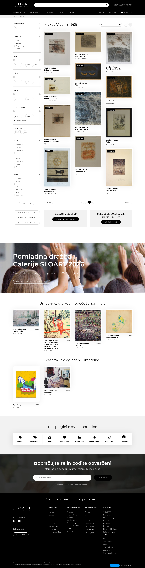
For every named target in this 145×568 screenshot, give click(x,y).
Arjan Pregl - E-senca (21, 405)
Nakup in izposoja (36, 12)
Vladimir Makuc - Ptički (112, 141)
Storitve (61, 12)
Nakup (51, 512)
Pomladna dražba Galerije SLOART (31, 282)
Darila (87, 518)
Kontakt (106, 515)
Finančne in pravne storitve (73, 524)
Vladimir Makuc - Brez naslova (81, 171)
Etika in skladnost (110, 529)
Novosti (88, 512)
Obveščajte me (110, 222)
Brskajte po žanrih (26, 223)
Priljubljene (89, 521)
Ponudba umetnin (19, 12)
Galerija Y (20, 534)
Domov (15, 16)
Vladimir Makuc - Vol (113, 101)
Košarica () (126, 12)
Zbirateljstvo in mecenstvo (55, 528)
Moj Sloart (113, 12)
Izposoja (52, 515)
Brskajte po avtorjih (26, 212)
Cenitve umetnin (73, 520)
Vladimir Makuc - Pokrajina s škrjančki (113, 68)
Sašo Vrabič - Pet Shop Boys (50, 391)
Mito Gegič (107, 550)
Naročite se (103, 478)
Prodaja (50, 12)
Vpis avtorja (71, 531)
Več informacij (126, 565)
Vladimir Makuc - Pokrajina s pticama (51, 69)
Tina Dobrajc (108, 547)
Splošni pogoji (109, 532)
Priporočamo (90, 527)
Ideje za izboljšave (110, 518)
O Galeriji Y (107, 538)
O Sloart (71, 12)
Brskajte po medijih (27, 217)
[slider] (14, 60)
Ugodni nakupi (91, 515)
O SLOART (107, 512)
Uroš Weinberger (110, 553)
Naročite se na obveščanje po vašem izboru (72, 485)
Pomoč (106, 526)
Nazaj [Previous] (49, 202)
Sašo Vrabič (107, 541)
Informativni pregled (72, 516)
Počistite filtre (27, 203)
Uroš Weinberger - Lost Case (82, 344)
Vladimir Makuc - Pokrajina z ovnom (82, 55)
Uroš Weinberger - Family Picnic (20, 330)
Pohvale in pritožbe (107, 522)
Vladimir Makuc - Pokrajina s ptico (50, 97)
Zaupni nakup (54, 518)
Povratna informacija (65, 219)
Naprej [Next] (127, 202)
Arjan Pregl (107, 544)
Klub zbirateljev (55, 532)
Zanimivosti (89, 524)
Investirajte (89, 530)
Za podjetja (89, 533)
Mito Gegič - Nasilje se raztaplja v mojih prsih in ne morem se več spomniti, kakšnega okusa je (51, 344)
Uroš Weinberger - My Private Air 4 (113, 336)
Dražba (51, 521)
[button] (111, 25)
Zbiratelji (100, 12)
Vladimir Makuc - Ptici (81, 84)
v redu (115, 565)
